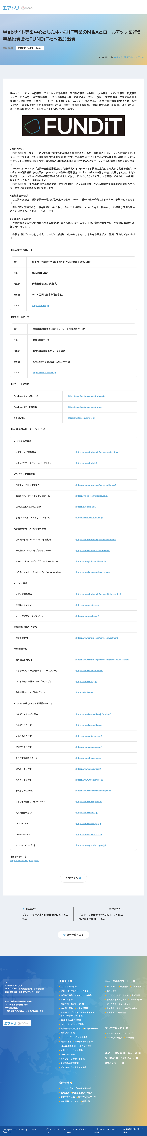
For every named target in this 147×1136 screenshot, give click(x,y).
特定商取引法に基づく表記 (133, 1131)
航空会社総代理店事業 (71, 1029)
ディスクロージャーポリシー (119, 1004)
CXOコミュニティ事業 (71, 1020)
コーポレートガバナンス (117, 995)
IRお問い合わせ (131, 1008)
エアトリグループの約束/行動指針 (76, 1088)
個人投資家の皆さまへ (116, 1000)
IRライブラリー (114, 991)
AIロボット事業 (68, 1054)
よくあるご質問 (114, 1008)
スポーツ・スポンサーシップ (119, 1033)
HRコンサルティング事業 (72, 1024)
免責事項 (111, 1012)
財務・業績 (136, 987)
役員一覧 (86, 1101)
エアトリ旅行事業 (69, 987)
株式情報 (136, 995)
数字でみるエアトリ (87, 1097)
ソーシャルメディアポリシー (78, 1131)
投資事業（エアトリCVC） (73, 1004)
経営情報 (124, 987)
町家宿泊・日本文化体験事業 (74, 1067)
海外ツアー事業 (68, 1033)
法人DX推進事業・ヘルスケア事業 (76, 1046)
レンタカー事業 (91, 1029)
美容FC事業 (66, 1042)
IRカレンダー (136, 1000)
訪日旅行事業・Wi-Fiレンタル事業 (76, 995)
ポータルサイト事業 (84, 1042)
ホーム (101, 57)
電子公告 (122, 1012)
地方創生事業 (67, 1008)
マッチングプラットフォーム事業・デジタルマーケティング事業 (78, 1014)
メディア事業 (67, 1000)
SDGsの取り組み (114, 1038)
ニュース (109, 57)
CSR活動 (130, 1038)
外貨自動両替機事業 (70, 1063)
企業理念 (65, 1093)
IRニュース (112, 987)
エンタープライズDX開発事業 (74, 1037)
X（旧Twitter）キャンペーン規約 (105, 1131)
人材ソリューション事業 (72, 1050)
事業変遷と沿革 (68, 1097)
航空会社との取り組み (82, 1093)
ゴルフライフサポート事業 (73, 1059)
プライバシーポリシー (53, 1131)
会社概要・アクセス (70, 1101)
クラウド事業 (82, 1008)
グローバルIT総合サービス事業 (75, 991)
